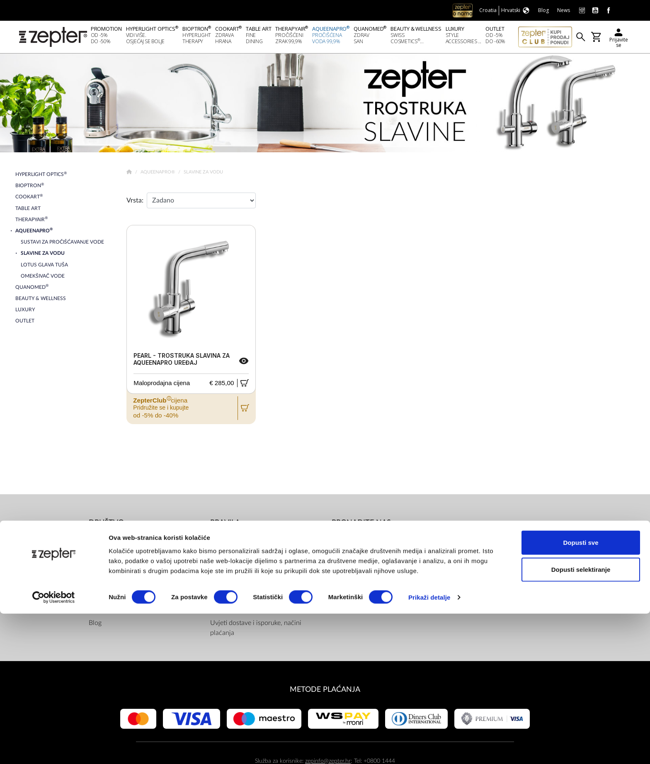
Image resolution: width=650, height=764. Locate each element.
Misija (97, 559)
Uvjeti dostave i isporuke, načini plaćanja (255, 630)
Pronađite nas (361, 525)
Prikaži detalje (429, 747)
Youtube (354, 559)
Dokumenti (226, 542)
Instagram (356, 575)
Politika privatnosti (237, 559)
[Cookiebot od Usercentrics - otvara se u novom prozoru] (53, 748)
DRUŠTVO (106, 525)
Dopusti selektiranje (581, 719)
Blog (95, 625)
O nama (100, 542)
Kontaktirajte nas (113, 592)
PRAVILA (225, 525)
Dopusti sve (580, 692)
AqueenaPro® (158, 174)
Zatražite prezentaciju (120, 608)
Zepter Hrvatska (112, 575)
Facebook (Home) (367, 542)
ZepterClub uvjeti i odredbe (249, 575)
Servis (219, 592)
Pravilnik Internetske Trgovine (252, 608)
